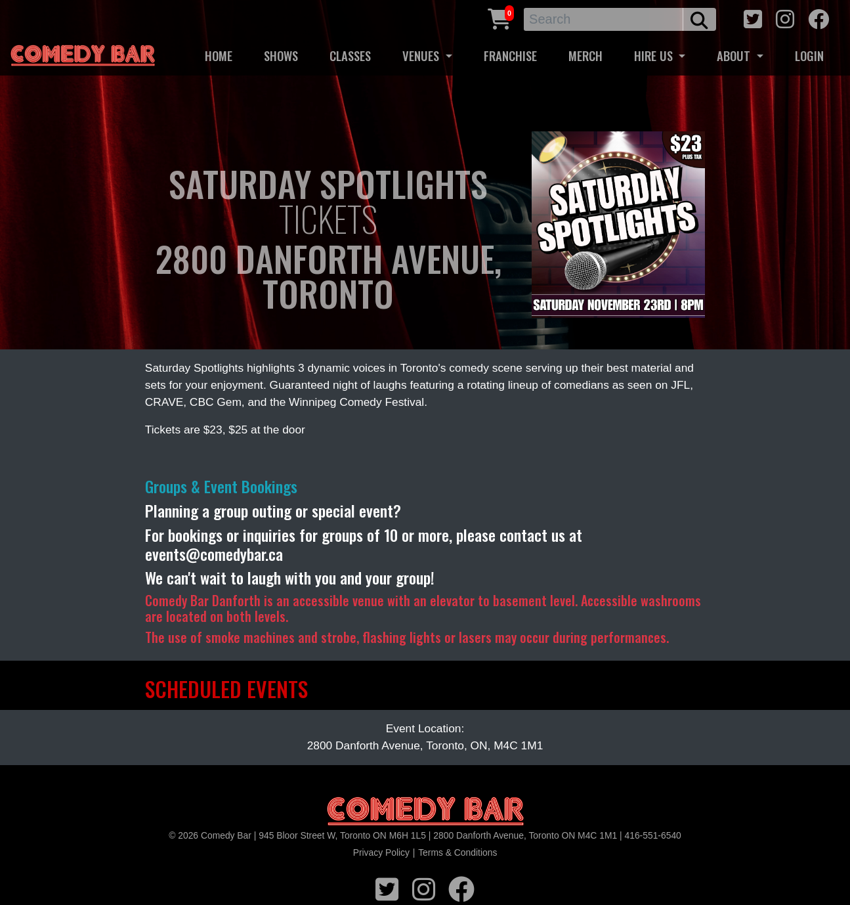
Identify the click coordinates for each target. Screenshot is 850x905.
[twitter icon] (753, 17)
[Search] (603, 19)
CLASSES (350, 55)
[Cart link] (499, 17)
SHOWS (281, 55)
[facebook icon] (818, 17)
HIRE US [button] (655, 55)
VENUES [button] (422, 55)
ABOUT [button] (735, 55)
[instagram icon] (785, 17)
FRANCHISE (510, 55)
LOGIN (809, 55)
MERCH (585, 55)
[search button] (699, 19)
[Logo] (425, 812)
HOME (218, 55)
